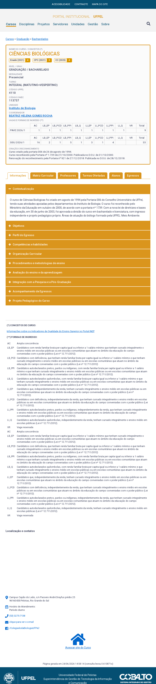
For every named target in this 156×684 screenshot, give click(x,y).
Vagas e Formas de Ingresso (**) (26, 120)
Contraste (81, 4)
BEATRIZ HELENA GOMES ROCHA (30, 115)
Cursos (11, 24)
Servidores (60, 24)
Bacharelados (40, 39)
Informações (18, 175)
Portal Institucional (78, 16)
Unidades (78, 24)
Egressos (133, 175)
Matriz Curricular (43, 175)
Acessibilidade (61, 4)
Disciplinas (26, 24)
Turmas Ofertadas (94, 175)
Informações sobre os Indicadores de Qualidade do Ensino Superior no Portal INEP (50, 331)
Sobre (105, 24)
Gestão (93, 24)
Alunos (116, 175)
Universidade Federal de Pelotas (78, 675)
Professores (68, 175)
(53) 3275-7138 (15, 615)
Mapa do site (100, 4)
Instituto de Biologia (22, 108)
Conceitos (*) (35, 49)
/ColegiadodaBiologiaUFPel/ (22, 628)
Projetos (44, 24)
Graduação (22, 39)
